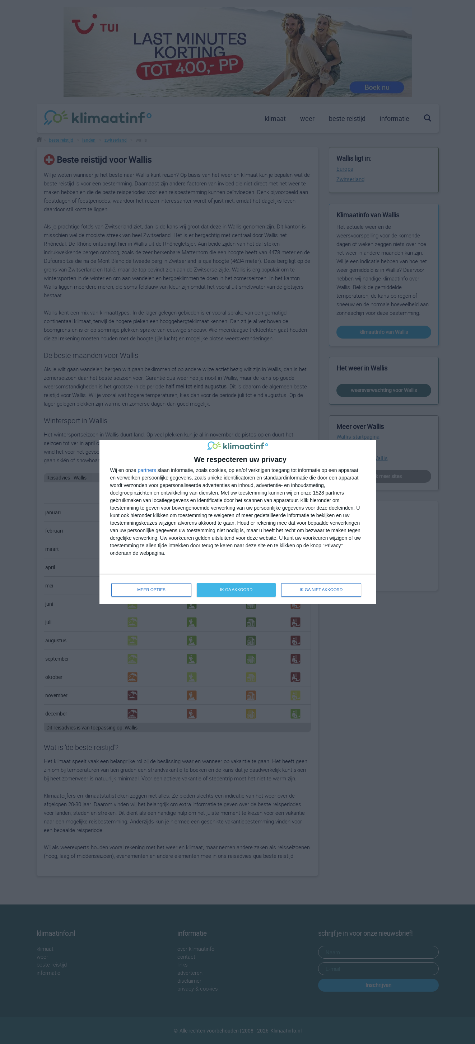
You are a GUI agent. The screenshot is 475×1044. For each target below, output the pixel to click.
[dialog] (237, 522)
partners (147, 469)
